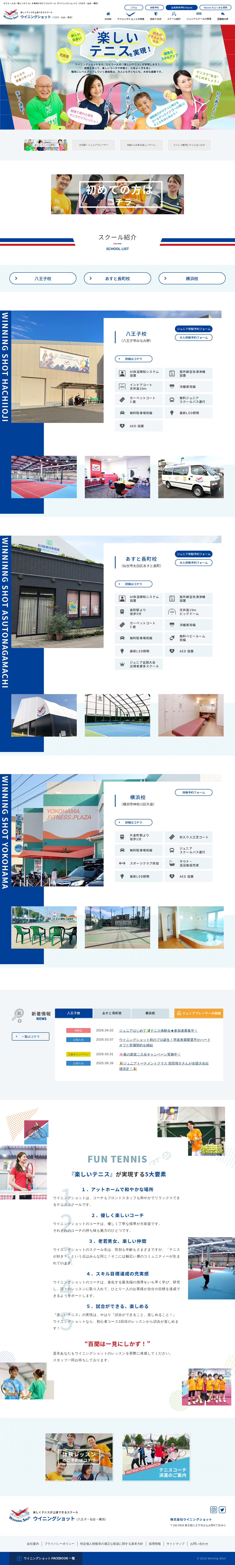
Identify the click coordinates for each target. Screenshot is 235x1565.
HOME (108, 18)
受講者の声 (222, 18)
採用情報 (155, 1543)
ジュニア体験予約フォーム (194, 329)
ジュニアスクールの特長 (199, 18)
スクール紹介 (174, 18)
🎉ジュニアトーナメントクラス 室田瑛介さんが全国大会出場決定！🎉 (164, 1066)
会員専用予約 (181, 7)
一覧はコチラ (31, 1036)
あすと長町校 (117, 278)
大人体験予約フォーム (194, 337)
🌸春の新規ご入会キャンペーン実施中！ (150, 1054)
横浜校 (192, 278)
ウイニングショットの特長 (130, 18)
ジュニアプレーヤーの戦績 (201, 1013)
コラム (133, 7)
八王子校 (43, 278)
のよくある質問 (215, 7)
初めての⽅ (155, 18)
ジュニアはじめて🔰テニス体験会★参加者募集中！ (158, 1031)
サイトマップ (175, 1543)
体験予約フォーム (193, 792)
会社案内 (33, 1543)
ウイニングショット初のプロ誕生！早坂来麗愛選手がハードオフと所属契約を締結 (164, 1042)
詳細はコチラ (133, 359)
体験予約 (154, 7)
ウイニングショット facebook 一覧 (49, 1558)
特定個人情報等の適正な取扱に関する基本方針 (111, 1543)
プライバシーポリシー (59, 1543)
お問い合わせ (199, 1543)
